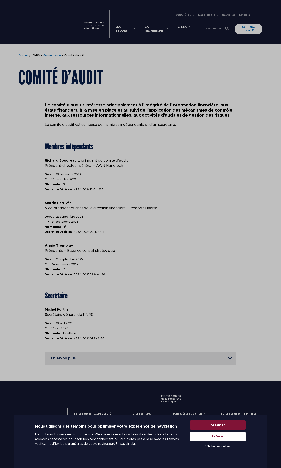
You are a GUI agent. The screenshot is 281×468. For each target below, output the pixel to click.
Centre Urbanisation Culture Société (238, 412)
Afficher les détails (218, 451)
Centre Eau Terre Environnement (140, 412)
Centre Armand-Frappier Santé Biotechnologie (92, 412)
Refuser (218, 441)
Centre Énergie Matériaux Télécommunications (189, 412)
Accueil (23, 51)
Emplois (244, 15)
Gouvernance (52, 51)
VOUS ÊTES (183, 15)
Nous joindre (206, 15)
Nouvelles (228, 15)
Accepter (218, 429)
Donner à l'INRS (245, 27)
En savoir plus (126, 448)
